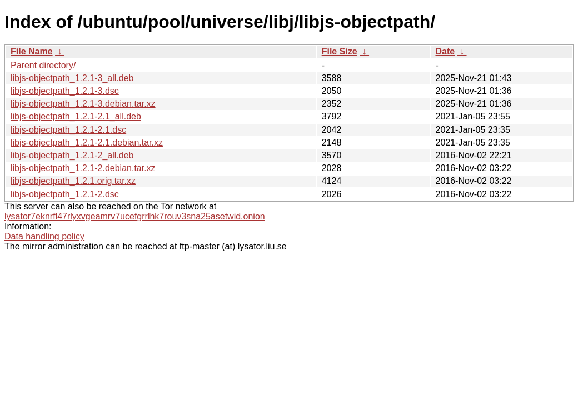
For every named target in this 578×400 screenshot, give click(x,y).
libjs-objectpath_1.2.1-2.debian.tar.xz (83, 168)
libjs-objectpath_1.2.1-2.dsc (65, 194)
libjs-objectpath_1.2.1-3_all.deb (72, 78)
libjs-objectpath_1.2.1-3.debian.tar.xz (83, 103)
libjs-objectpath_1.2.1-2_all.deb (72, 155)
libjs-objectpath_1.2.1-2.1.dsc (68, 129)
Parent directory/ (43, 65)
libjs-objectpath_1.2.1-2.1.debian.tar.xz (87, 142)
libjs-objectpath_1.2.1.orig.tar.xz (73, 181)
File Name (32, 51)
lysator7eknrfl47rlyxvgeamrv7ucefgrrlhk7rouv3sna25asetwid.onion (134, 216)
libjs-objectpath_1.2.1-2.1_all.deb (76, 116)
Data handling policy (44, 236)
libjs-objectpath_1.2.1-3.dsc (65, 91)
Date (445, 51)
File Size (339, 51)
